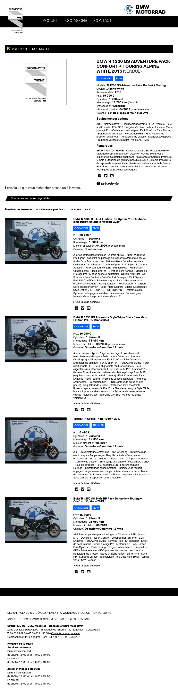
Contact (103, 21)
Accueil (50, 21)
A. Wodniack (68, 612)
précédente (107, 183)
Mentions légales (63, 619)
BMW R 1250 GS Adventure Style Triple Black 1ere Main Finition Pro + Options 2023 (110, 318)
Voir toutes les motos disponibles (31, 198)
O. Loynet (106, 612)
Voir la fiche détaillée (87, 302)
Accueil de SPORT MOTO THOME (28, 619)
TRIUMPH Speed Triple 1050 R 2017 (97, 418)
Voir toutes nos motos (30, 49)
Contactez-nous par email (65, 633)
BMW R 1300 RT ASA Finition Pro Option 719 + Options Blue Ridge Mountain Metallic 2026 (109, 220)
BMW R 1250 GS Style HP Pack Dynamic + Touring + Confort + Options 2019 (107, 500)
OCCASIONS (76, 21)
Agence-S (25, 612)
